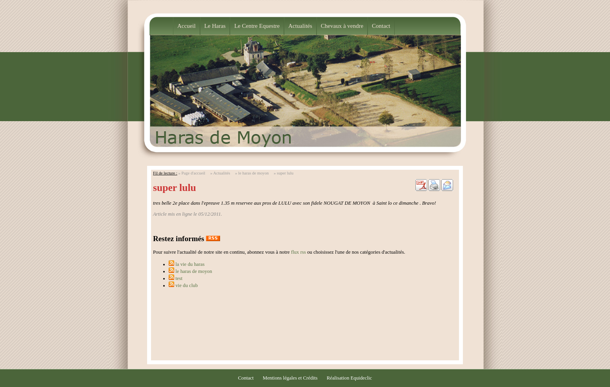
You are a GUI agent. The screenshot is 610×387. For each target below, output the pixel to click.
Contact (381, 26)
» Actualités (220, 173)
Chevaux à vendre (342, 26)
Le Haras (215, 26)
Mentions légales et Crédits (290, 378)
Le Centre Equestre (257, 26)
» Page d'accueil (192, 173)
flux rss (298, 252)
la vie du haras (189, 264)
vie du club (186, 285)
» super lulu (283, 173)
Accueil (186, 26)
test (178, 278)
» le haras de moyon (252, 173)
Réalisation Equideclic (349, 378)
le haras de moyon (193, 271)
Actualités (300, 26)
